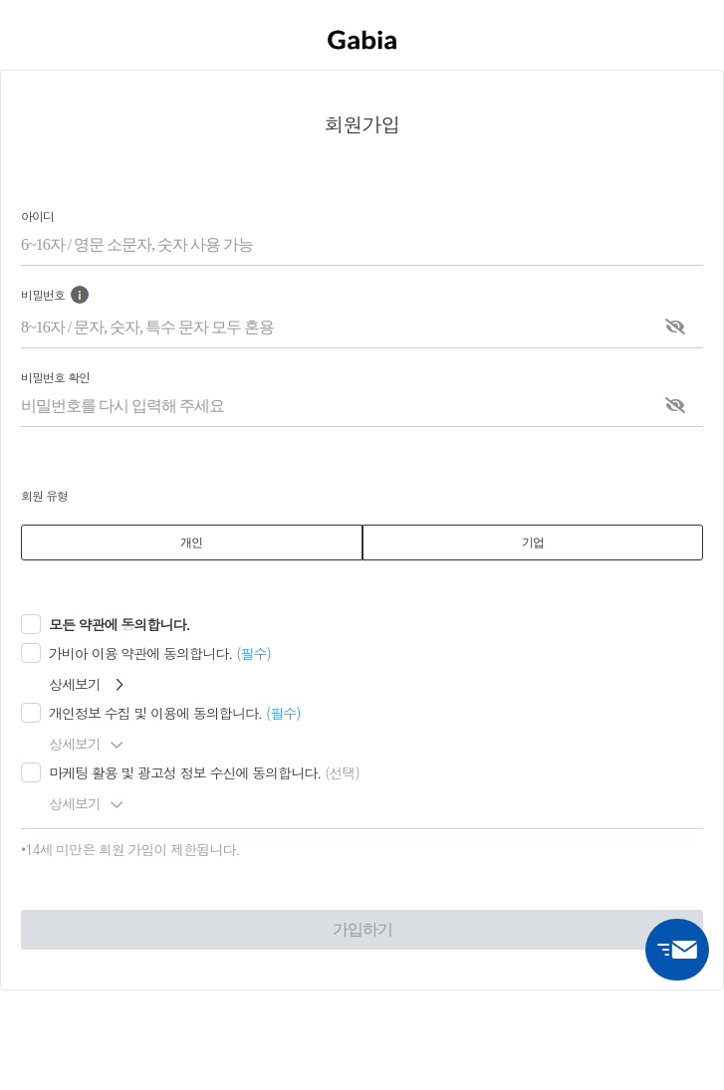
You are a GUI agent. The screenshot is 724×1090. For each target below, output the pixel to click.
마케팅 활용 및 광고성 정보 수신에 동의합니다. (185, 772)
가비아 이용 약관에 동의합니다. (140, 653)
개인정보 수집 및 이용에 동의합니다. (155, 713)
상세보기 (85, 684)
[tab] (191, 542)
